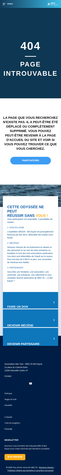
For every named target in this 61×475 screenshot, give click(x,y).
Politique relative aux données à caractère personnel (30, 470)
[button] (30, 383)
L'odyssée (8, 417)
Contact (7, 376)
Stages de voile (10, 399)
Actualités (8, 405)
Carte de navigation (12, 423)
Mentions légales (46, 467)
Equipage (8, 428)
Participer (8, 393)
